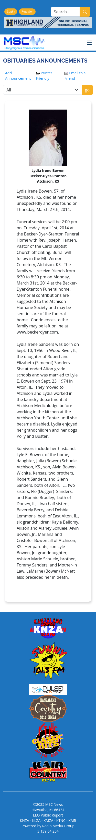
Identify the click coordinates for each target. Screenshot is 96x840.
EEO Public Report (48, 815)
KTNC (61, 820)
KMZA (48, 820)
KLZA (36, 820)
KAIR (72, 820)
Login (11, 11)
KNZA (24, 820)
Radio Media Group (58, 825)
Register (27, 11)
